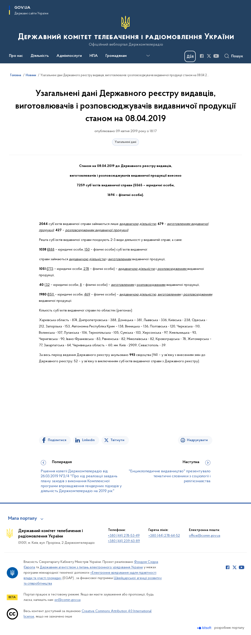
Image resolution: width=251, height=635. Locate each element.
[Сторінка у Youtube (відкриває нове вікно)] (216, 56)
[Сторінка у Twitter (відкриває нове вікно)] (209, 56)
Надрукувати (197, 440)
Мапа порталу (22, 518)
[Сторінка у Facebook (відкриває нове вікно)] (201, 56)
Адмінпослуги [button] (69, 56)
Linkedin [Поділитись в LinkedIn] (88, 440)
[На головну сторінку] (125, 31)
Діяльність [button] (40, 56)
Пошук (237, 56)
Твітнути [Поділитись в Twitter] (117, 440)
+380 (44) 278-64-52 (164, 535)
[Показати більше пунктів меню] (148, 55)
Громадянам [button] (116, 56)
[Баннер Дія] (190, 56)
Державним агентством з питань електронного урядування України (91, 567)
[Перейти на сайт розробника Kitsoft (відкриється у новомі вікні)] (204, 628)
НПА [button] (94, 56)
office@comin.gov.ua (204, 535)
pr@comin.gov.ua (68, 600)
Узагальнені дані (125, 142)
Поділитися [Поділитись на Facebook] (57, 440)
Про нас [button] (16, 56)
